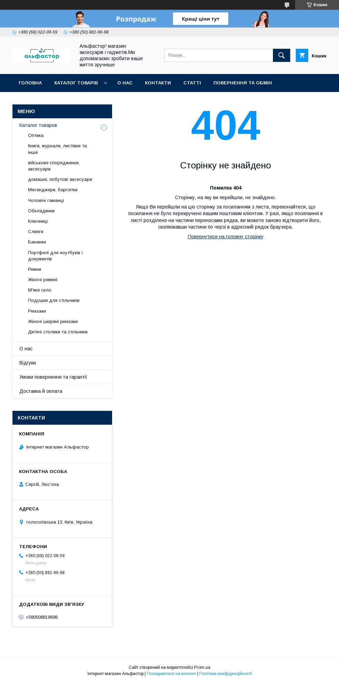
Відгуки (27, 363)
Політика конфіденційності (225, 673)
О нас (124, 82)
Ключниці (38, 221)
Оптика (36, 135)
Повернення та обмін (242, 82)
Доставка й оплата (40, 391)
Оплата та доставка (46, 100)
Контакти (158, 82)
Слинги (35, 231)
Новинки (98, 100)
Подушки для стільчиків (54, 300)
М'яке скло (39, 290)
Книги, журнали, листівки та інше (57, 149)
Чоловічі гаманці (46, 200)
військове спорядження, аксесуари (54, 166)
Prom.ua (202, 667)
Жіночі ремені (42, 279)
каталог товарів (76, 82)
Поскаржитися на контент (171, 673)
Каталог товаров (38, 125)
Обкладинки (41, 210)
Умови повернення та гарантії (53, 377)
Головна (30, 82)
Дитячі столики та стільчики (58, 331)
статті (192, 82)
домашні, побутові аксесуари (60, 179)
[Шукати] (281, 55)
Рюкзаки (37, 311)
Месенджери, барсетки (52, 189)
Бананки (37, 241)
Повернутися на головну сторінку (226, 236)
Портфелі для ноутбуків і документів (55, 255)
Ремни (34, 269)
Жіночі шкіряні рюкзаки (53, 321)
